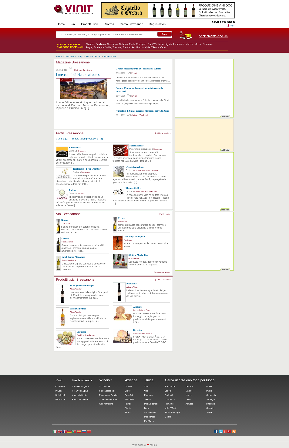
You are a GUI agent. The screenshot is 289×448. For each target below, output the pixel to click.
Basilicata (101, 44)
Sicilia (108, 47)
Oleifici (128, 391)
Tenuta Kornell (67, 242)
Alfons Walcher (76, 289)
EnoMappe (149, 421)
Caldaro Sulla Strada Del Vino (145, 191)
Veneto (163, 47)
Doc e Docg (149, 417)
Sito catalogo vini (107, 391)
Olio (146, 391)
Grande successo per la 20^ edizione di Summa (138, 68)
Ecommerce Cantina (108, 395)
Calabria (123, 44)
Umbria (140, 47)
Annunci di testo (79, 395)
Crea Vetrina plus (80, 391)
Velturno (81, 193)
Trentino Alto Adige (73, 56)
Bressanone (110, 56)
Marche (189, 44)
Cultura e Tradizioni (83, 70)
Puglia (89, 47)
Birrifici (128, 408)
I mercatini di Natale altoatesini (80, 74)
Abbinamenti (150, 412)
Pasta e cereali (151, 404)
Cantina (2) (62, 138)
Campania (112, 44)
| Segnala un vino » (162, 272)
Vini (72, 24)
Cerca (164, 34)
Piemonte (208, 44)
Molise (198, 44)
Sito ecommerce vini (108, 399)
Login (232, 25)
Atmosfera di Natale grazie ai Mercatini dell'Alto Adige (142, 111)
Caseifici (129, 395)
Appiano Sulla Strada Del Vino (146, 170)
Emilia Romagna (137, 44)
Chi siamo (60, 386)
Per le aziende (82, 380)
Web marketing (106, 404)
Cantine (128, 386)
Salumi (147, 399)
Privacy (58, 391)
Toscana (117, 47)
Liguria (168, 44)
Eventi (134, 73)
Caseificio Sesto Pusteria (142, 310)
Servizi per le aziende (223, 22)
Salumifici (129, 399)
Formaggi (148, 395)
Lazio (161, 44)
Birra (146, 408)
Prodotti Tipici (90, 24)
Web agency (139, 444)
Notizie (109, 24)
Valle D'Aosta (152, 47)
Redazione (60, 399)
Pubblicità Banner (80, 399)
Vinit (74, 9)
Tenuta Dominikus (69, 260)
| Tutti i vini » (165, 214)
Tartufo (128, 412)
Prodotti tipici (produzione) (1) (87, 138)
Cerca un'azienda (131, 24)
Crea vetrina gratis (80, 386)
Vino (146, 386)
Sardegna (99, 47)
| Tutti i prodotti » (162, 279)
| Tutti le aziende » (162, 133)
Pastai (128, 404)
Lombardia (178, 44)
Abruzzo (90, 44)
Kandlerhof (128, 240)
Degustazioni (157, 24)
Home (61, 24)
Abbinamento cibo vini (213, 36)
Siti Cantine (104, 386)
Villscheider (65, 223)
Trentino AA (129, 47)
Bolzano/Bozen (93, 56)
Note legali (60, 395)
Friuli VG (152, 44)
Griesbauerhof (134, 258)
